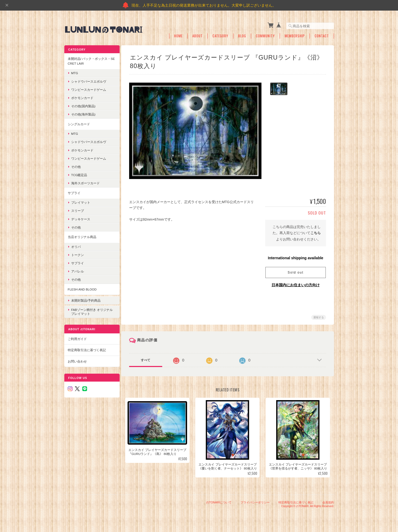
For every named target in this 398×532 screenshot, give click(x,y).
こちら (315, 232)
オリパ (75, 245)
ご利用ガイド (77, 335)
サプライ (73, 191)
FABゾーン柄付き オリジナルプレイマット (90, 308)
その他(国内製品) (83, 105)
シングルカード (78, 122)
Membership (295, 35)
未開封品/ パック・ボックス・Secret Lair (89, 60)
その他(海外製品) (83, 113)
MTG (74, 72)
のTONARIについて (219, 505)
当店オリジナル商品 (81, 236)
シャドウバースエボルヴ (88, 80)
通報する (318, 316)
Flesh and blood (81, 288)
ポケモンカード (82, 97)
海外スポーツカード (85, 182)
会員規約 (328, 505)
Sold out (296, 271)
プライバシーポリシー (255, 505)
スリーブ (77, 209)
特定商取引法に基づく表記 (86, 346)
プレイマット (80, 201)
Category (220, 35)
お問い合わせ (77, 357)
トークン (77, 253)
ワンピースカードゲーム (88, 88)
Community (265, 35)
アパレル (77, 270)
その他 (75, 165)
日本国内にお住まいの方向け (296, 284)
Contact (322, 35)
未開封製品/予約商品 (85, 298)
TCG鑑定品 (79, 174)
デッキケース (80, 218)
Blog (242, 35)
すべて (147, 359)
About (197, 35)
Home (178, 35)
